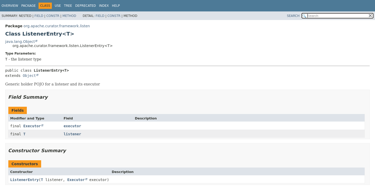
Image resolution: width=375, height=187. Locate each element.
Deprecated (85, 6)
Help (116, 6)
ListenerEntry (24, 180)
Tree (68, 6)
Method (69, 16)
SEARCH (293, 16)
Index (104, 6)
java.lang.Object (20, 41)
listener (72, 134)
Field (38, 16)
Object (29, 76)
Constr (52, 16)
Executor (32, 126)
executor (72, 126)
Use (58, 6)
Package (28, 6)
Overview (10, 6)
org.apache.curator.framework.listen (56, 26)
